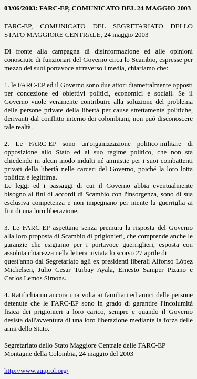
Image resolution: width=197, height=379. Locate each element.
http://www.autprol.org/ (36, 370)
